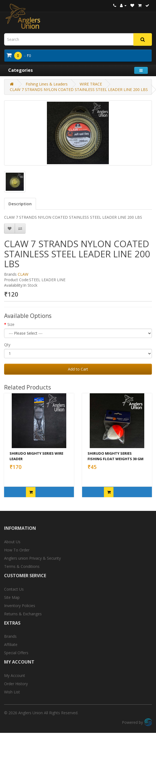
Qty (7, 344)
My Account (14, 675)
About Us (12, 541)
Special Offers (16, 652)
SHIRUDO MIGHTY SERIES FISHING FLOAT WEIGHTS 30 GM (115, 456)
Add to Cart (78, 369)
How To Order (16, 550)
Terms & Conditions (22, 566)
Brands (10, 636)
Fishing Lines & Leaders (47, 84)
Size (10, 324)
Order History (16, 683)
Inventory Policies (19, 605)
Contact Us (14, 589)
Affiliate (10, 644)
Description (20, 203)
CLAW (23, 274)
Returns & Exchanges (23, 613)
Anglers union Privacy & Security (32, 558)
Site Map (12, 597)
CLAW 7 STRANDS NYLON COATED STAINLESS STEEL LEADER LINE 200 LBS (79, 89)
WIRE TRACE (91, 84)
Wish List (12, 691)
